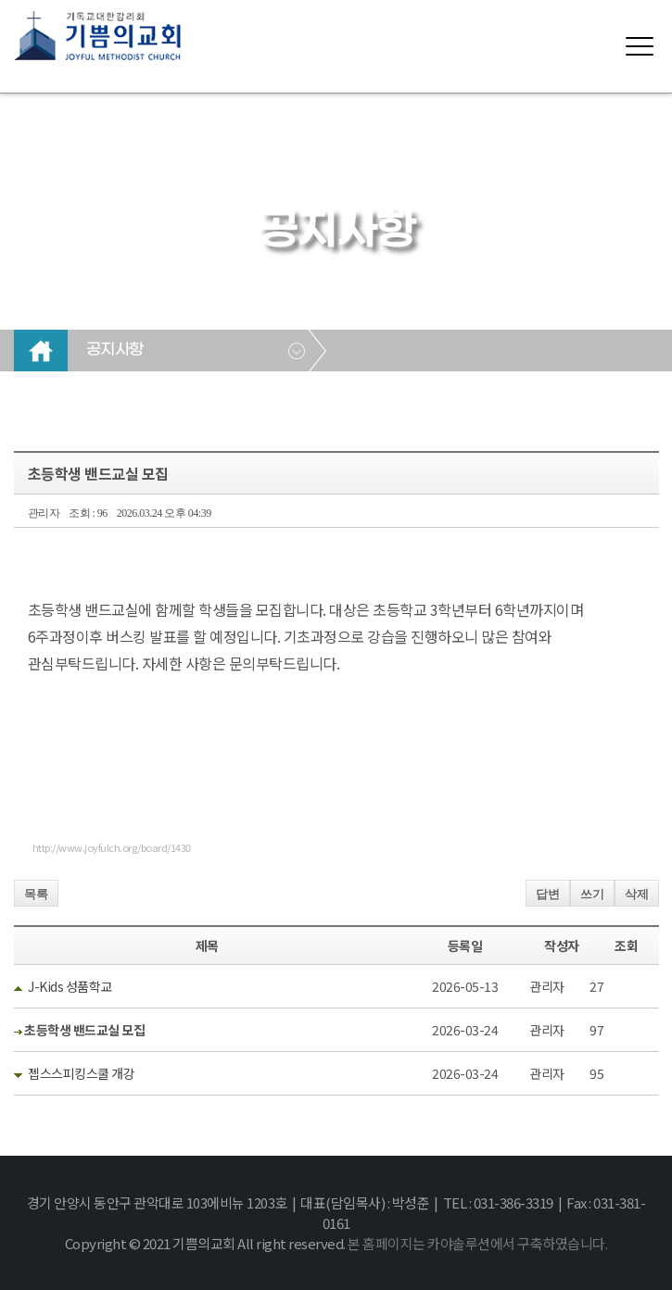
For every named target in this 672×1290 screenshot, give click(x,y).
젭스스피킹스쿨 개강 (81, 1073)
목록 (36, 894)
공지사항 (115, 350)
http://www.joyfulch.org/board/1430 (111, 847)
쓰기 (592, 894)
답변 (548, 894)
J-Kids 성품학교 (70, 986)
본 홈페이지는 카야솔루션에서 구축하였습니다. (477, 1243)
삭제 (637, 894)
